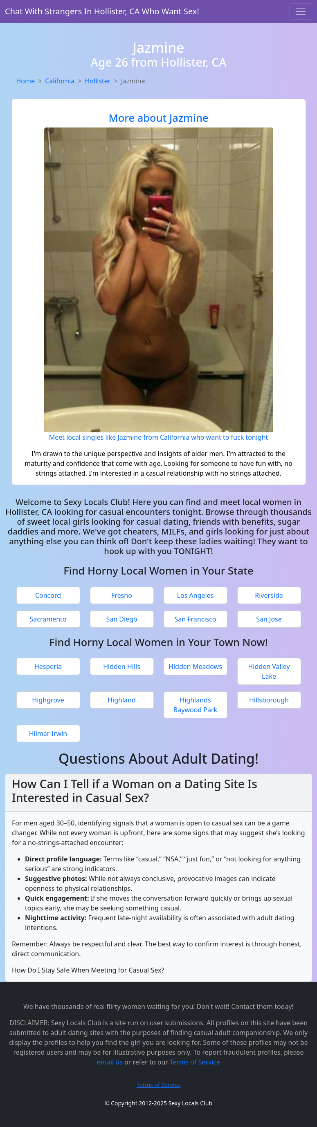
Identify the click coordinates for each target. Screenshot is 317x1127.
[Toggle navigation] (300, 11)
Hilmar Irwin (48, 733)
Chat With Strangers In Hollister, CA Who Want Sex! (102, 11)
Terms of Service (195, 1062)
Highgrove (48, 699)
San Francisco (195, 619)
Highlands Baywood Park (195, 704)
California (59, 80)
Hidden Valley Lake (269, 671)
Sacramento (47, 619)
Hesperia (48, 666)
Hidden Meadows (195, 666)
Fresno (121, 595)
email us (110, 1062)
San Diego (121, 619)
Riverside (269, 595)
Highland (122, 699)
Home (25, 80)
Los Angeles (195, 595)
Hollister (97, 80)
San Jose (269, 619)
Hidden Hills (121, 666)
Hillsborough (269, 699)
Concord (48, 595)
